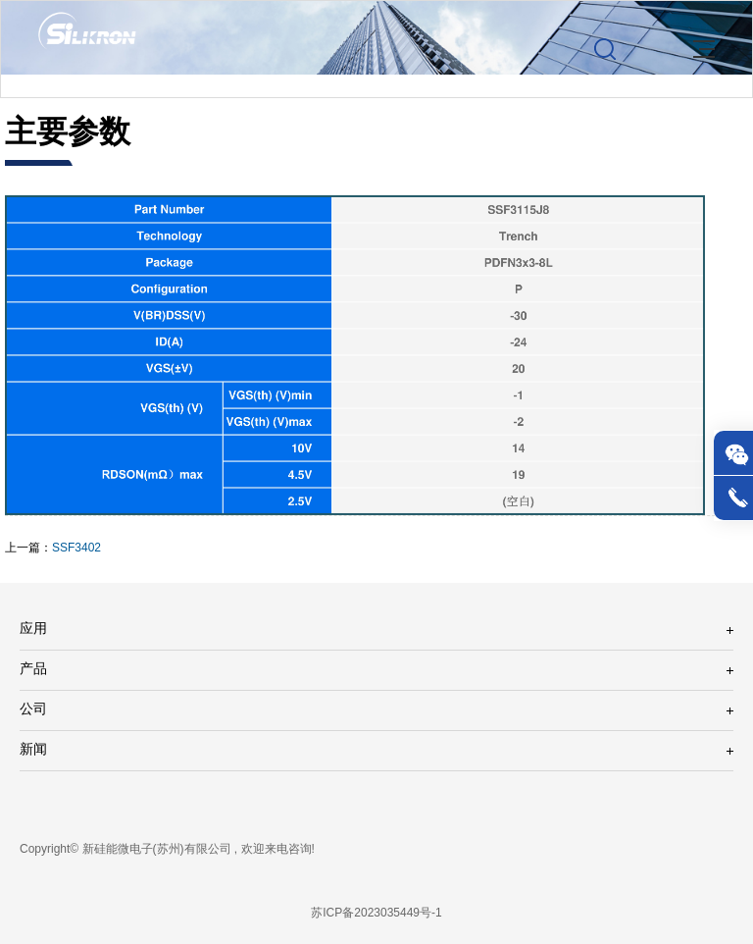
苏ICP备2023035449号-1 (376, 913)
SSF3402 (76, 548)
